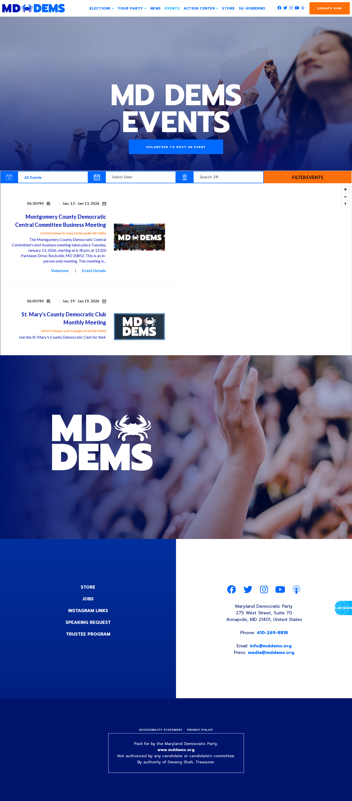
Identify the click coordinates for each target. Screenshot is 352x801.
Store (88, 587)
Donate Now (329, 8)
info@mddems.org (271, 645)
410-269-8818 (272, 632)
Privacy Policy (200, 730)
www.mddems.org (176, 750)
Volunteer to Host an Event (176, 147)
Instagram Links (88, 610)
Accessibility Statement (161, 730)
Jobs (88, 598)
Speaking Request (88, 622)
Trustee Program (88, 634)
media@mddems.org (271, 652)
